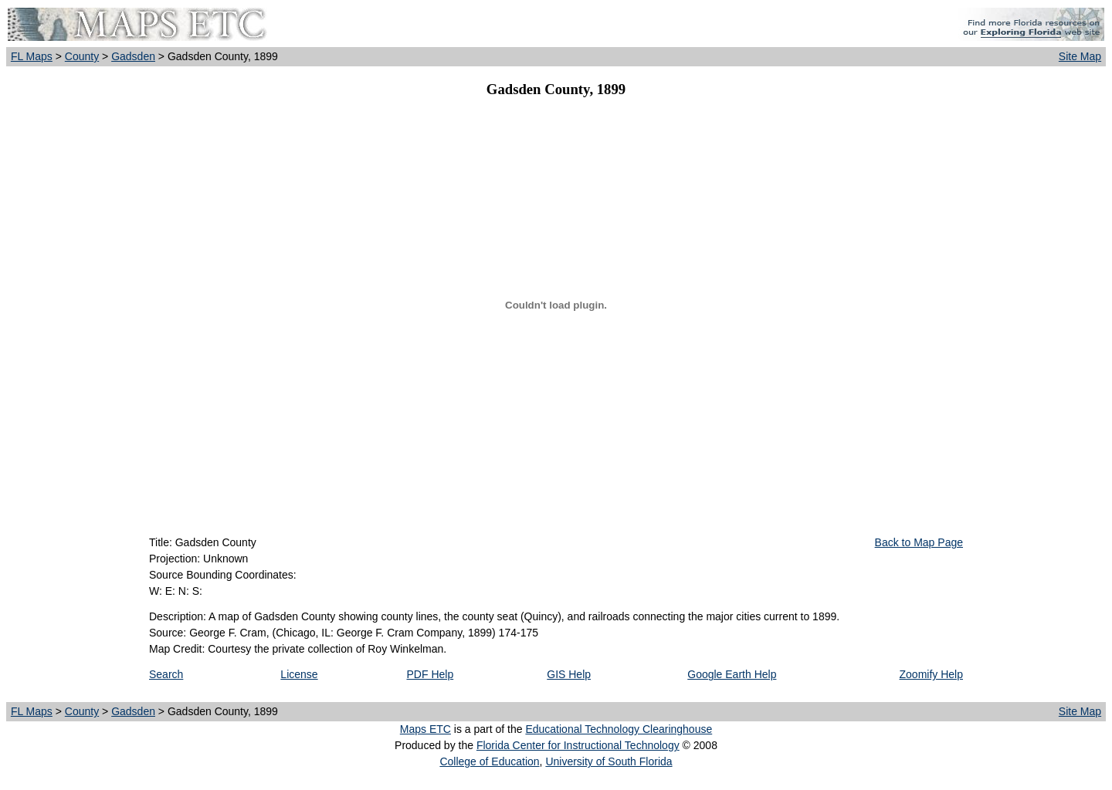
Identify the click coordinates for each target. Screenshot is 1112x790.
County (82, 56)
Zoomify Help (931, 674)
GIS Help (569, 674)
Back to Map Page (919, 542)
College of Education (489, 761)
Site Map (1080, 56)
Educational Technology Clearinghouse (618, 729)
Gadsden (133, 56)
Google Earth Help (731, 674)
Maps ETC (425, 729)
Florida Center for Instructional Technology (578, 745)
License (298, 674)
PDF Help (430, 674)
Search (166, 674)
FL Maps (32, 56)
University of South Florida (608, 761)
